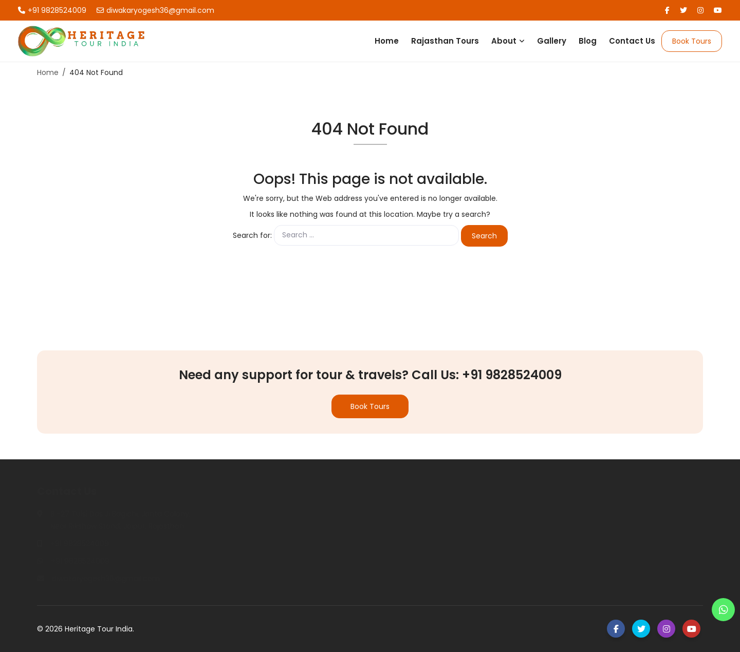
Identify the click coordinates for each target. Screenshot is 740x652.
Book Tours (691, 41)
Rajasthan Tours (445, 40)
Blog (588, 40)
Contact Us (632, 40)
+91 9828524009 (52, 10)
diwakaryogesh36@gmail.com (155, 10)
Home (387, 40)
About (503, 40)
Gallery (551, 40)
